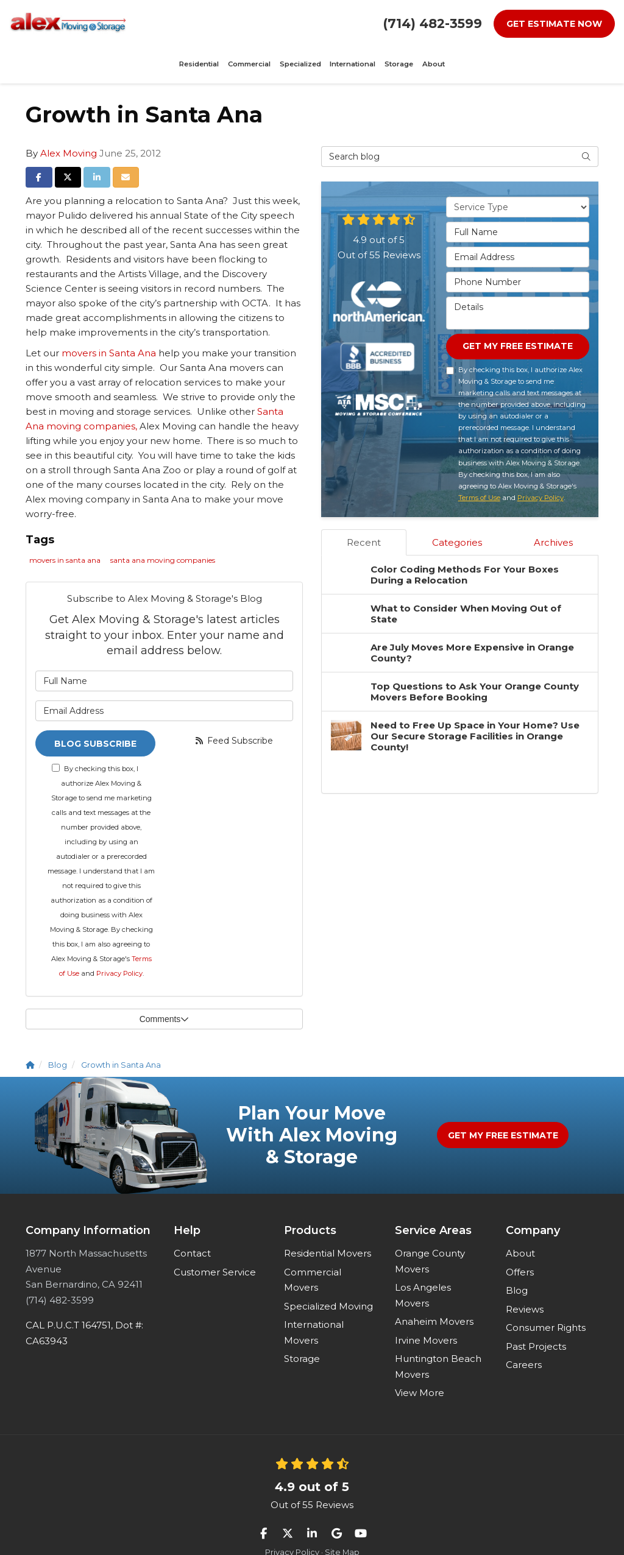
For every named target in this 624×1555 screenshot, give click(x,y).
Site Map (342, 1517)
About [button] (358, 22)
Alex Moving (68, 115)
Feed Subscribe (233, 702)
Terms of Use (479, 461)
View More (419, 1357)
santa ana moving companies (162, 522)
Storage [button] (330, 22)
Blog (517, 1255)
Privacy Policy (119, 937)
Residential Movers (327, 1218)
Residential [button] (164, 22)
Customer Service (215, 1236)
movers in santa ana (65, 522)
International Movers (314, 1297)
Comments (165, 983)
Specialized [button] (248, 22)
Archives (553, 506)
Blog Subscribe (95, 706)
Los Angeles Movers (423, 1260)
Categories (457, 506)
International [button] (292, 22)
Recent (364, 506)
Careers (524, 1329)
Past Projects (536, 1310)
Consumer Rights (546, 1292)
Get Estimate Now (554, 23)
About (520, 1218)
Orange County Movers (430, 1225)
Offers (520, 1236)
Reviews (525, 1273)
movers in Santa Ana (109, 315)
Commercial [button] (206, 22)
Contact (192, 1218)
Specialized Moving (328, 1270)
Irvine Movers (426, 1304)
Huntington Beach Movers (438, 1331)
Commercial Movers (312, 1244)
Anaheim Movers (434, 1286)
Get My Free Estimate (518, 309)
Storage (302, 1323)
